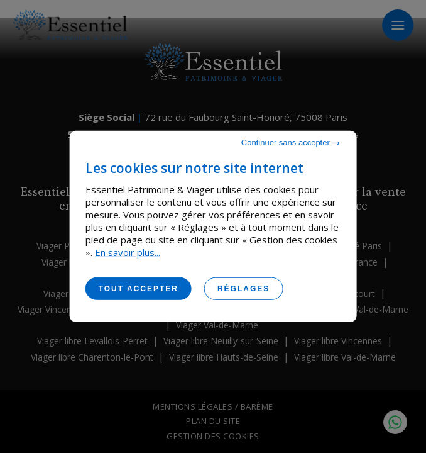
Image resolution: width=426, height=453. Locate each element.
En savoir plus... (127, 252)
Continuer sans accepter (291, 142)
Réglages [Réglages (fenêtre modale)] (243, 288)
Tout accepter (138, 288)
